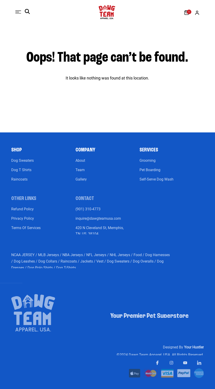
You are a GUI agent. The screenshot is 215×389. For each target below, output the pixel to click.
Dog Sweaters (22, 164)
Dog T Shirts (21, 173)
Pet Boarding (150, 173)
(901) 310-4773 (88, 212)
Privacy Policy (22, 222)
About (80, 164)
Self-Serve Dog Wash (156, 183)
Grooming (148, 164)
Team (80, 173)
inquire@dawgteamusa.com (98, 222)
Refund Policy (22, 212)
